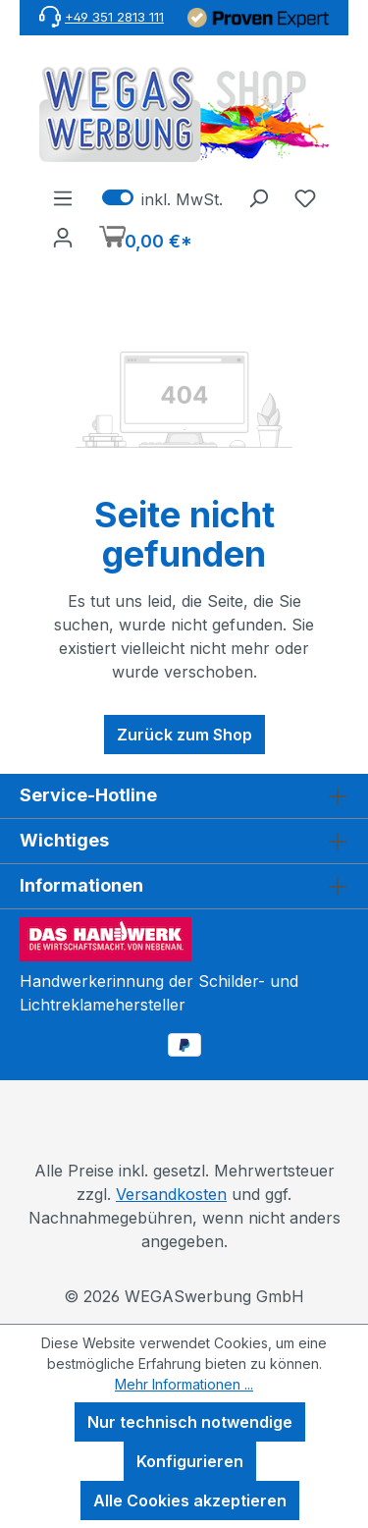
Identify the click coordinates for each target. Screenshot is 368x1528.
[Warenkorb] (145, 239)
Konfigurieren (189, 1461)
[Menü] (62, 197)
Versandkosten (171, 1194)
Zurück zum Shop (184, 734)
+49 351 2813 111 (114, 17)
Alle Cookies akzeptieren (190, 1500)
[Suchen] (258, 197)
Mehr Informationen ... (184, 1384)
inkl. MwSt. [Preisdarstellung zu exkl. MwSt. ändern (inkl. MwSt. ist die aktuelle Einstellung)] (162, 197)
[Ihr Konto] (62, 236)
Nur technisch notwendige (189, 1422)
